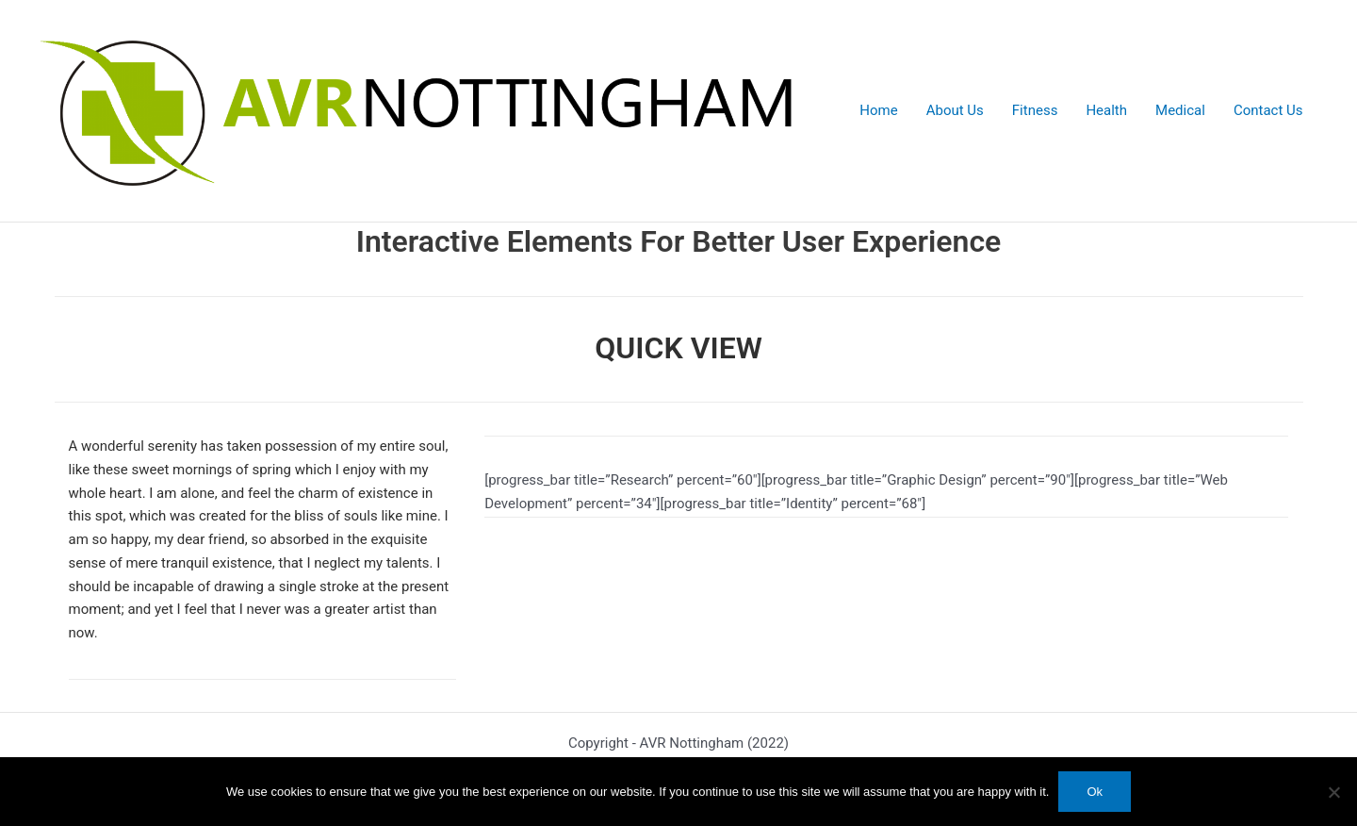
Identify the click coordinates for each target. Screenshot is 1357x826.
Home (878, 110)
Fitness (1035, 110)
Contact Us (1268, 110)
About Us (955, 110)
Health (1106, 110)
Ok (1095, 792)
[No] (1333, 792)
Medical (1180, 110)
